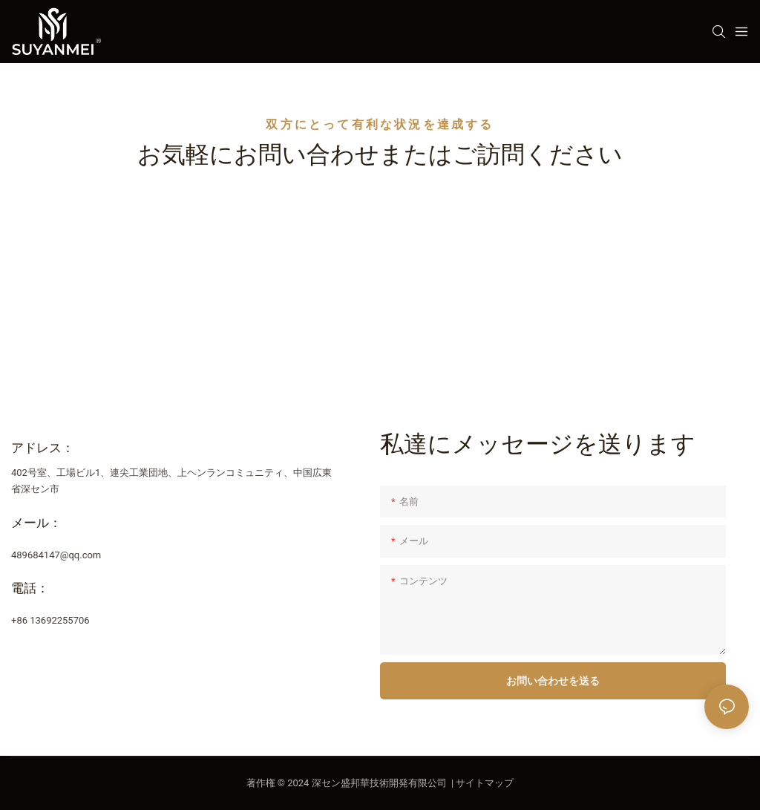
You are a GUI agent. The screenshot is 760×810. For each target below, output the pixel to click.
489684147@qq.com (56, 555)
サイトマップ (485, 782)
